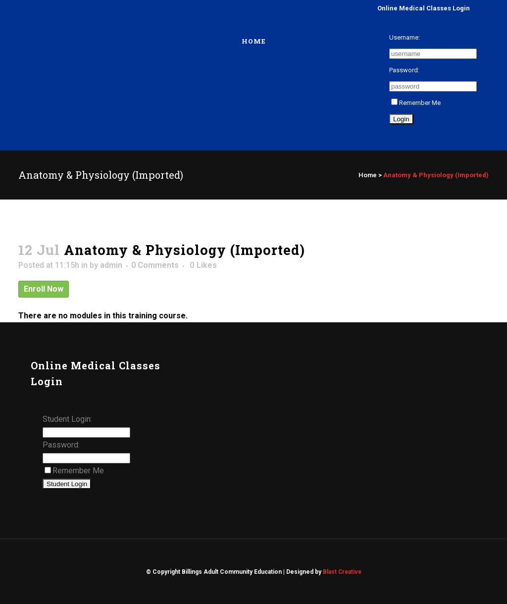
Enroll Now (43, 289)
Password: (404, 70)
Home (367, 175)
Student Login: (67, 419)
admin (111, 265)
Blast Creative (342, 571)
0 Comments (155, 265)
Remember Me (416, 102)
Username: (404, 37)
